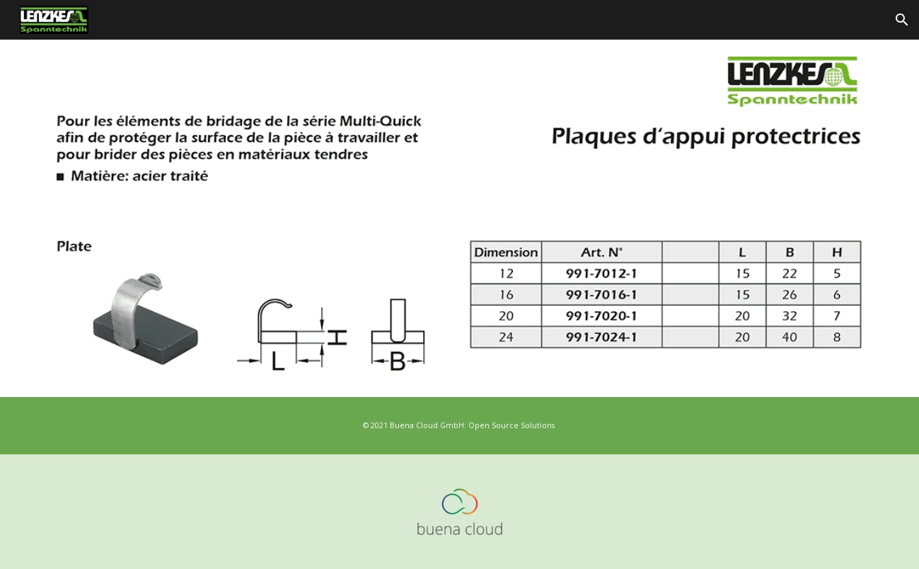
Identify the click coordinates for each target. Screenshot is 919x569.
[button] (902, 20)
